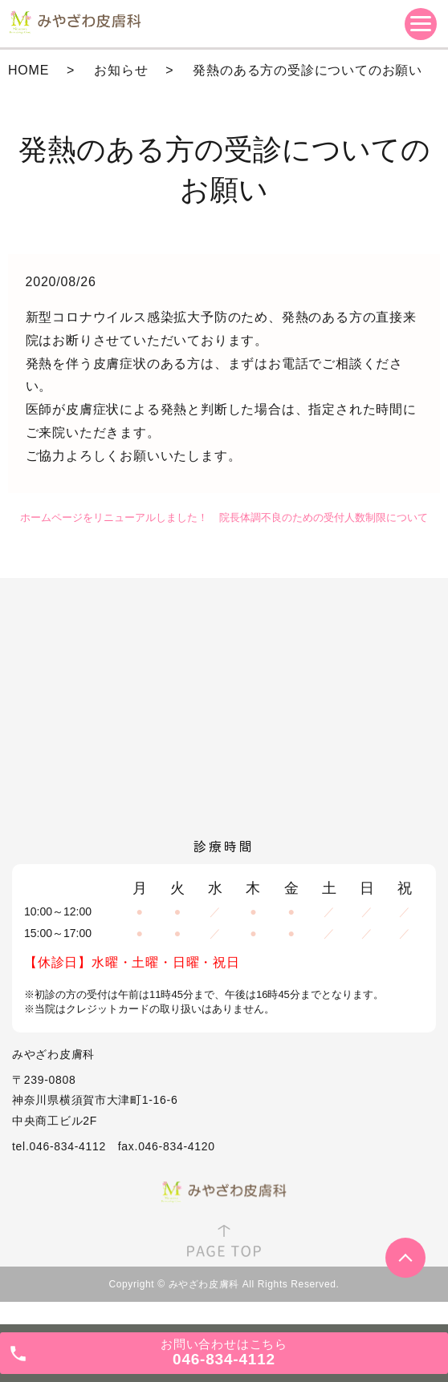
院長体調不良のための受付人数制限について (323, 517)
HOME (28, 70)
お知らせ (121, 70)
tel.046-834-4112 (59, 1146)
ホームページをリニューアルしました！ (114, 517)
